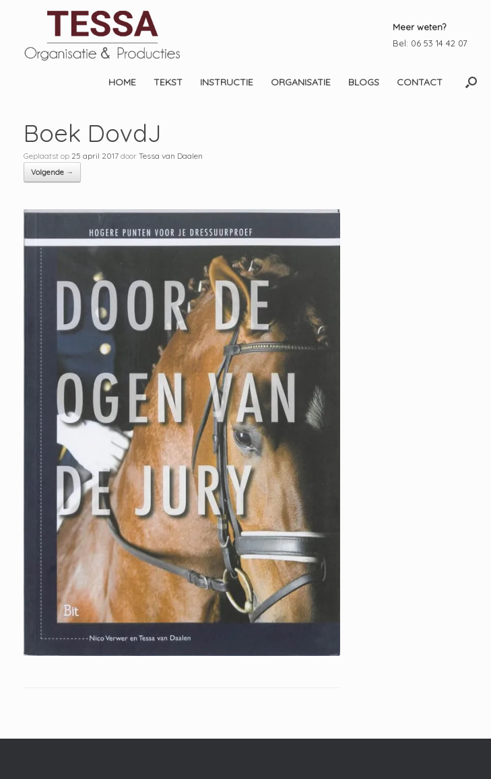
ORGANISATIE (301, 82)
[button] (471, 82)
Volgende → (52, 172)
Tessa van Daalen (171, 156)
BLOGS (363, 82)
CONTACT (420, 82)
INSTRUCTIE (226, 82)
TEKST (168, 82)
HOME (122, 82)
